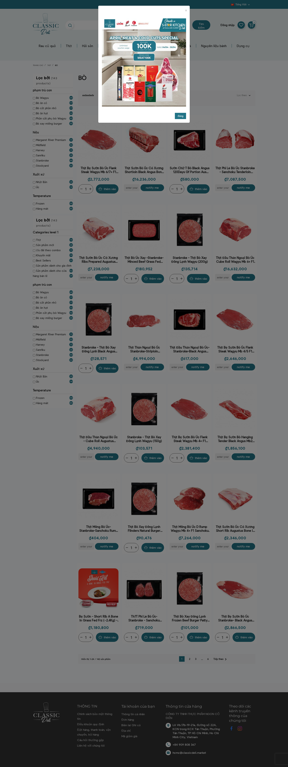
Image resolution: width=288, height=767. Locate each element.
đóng (180, 115)
